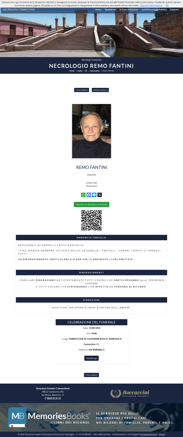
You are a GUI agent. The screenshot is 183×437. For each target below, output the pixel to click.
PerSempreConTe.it (148, 434)
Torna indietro (81, 90)
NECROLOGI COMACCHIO (19, 9)
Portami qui (91, 358)
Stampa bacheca (100, 90)
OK (167, 5)
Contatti (174, 9)
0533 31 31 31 (53, 398)
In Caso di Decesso (129, 9)
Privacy (162, 434)
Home (98, 9)
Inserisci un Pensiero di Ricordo (92, 204)
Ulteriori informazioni (151, 5)
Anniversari (110, 9)
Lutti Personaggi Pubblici (154, 9)
